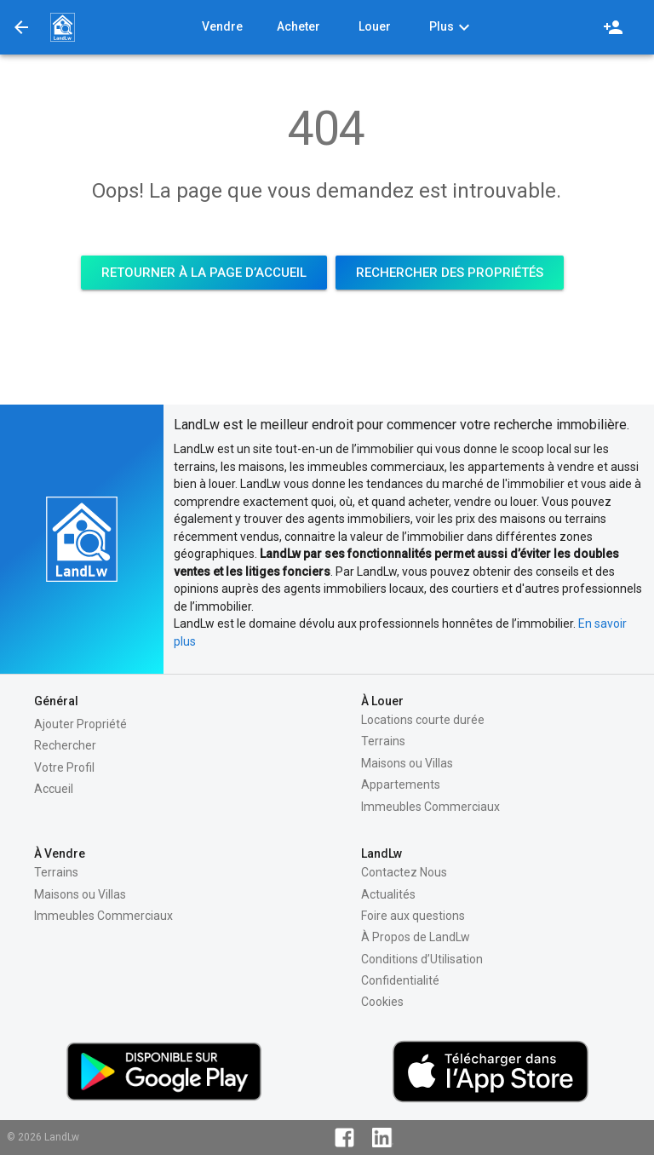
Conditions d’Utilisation (422, 959)
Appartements (400, 784)
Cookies (382, 1001)
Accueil (53, 789)
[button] (62, 27)
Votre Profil (64, 767)
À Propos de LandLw (415, 937)
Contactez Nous (404, 872)
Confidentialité (400, 980)
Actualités (388, 894)
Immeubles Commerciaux (430, 806)
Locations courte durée (423, 720)
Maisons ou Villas (407, 763)
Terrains (383, 741)
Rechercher (65, 745)
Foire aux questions (413, 915)
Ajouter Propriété (80, 724)
